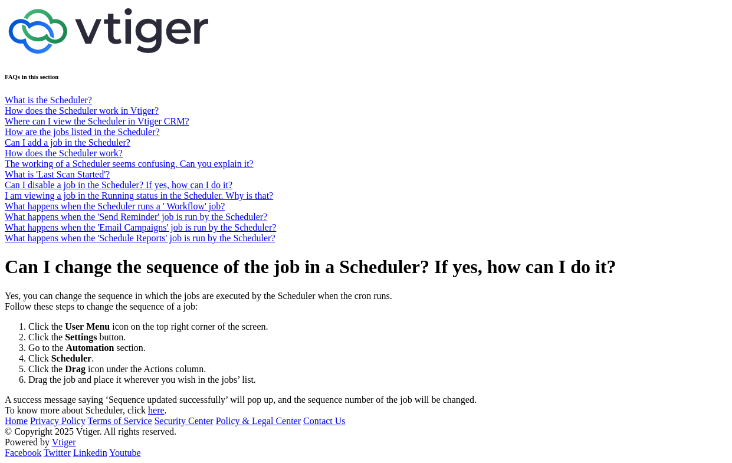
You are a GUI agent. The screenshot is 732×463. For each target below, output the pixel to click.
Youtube (125, 453)
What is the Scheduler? (48, 100)
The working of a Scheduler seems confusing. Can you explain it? (129, 164)
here (156, 410)
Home (16, 421)
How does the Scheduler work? (64, 153)
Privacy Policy (58, 421)
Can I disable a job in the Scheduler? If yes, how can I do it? (118, 185)
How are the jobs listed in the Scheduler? (82, 132)
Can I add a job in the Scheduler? (67, 142)
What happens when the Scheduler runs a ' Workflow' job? (115, 206)
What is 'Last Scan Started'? (57, 174)
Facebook (23, 453)
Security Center (184, 421)
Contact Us (324, 421)
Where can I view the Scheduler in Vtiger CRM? (97, 121)
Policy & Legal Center (258, 421)
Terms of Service (120, 421)
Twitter (57, 453)
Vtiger (64, 442)
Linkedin (90, 453)
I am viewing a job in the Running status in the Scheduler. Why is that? (139, 196)
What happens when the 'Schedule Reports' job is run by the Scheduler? (140, 238)
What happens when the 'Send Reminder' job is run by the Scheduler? (136, 217)
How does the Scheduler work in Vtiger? (82, 111)
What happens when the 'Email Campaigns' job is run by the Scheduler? (140, 227)
